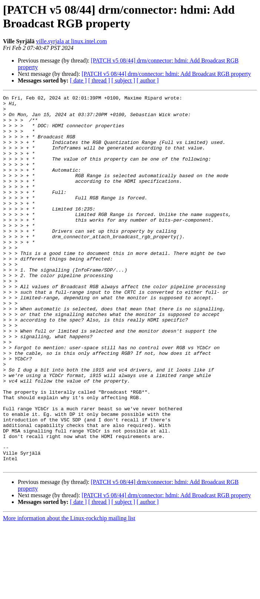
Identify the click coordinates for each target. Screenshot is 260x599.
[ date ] (78, 80)
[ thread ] (99, 80)
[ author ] (148, 80)
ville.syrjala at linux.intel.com (71, 41)
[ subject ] (123, 80)
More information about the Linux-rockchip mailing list (69, 592)
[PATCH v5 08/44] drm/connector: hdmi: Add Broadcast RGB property (166, 74)
